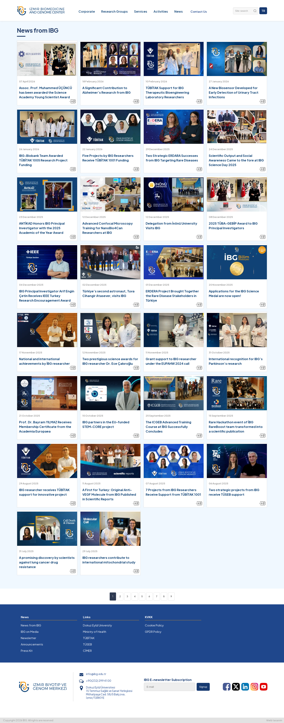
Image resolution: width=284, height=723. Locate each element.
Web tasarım (274, 720)
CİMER (87, 650)
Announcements (32, 644)
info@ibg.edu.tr (96, 674)
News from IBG (31, 625)
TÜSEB (87, 644)
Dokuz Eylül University (97, 625)
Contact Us (198, 11)
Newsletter (28, 638)
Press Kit (27, 650)
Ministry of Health (94, 631)
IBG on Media (29, 631)
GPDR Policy (153, 631)
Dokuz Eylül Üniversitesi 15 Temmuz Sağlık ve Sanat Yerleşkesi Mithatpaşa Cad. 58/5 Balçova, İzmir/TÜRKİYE (109, 692)
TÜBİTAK (88, 638)
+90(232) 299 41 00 (98, 680)
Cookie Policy (154, 625)
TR (263, 10)
